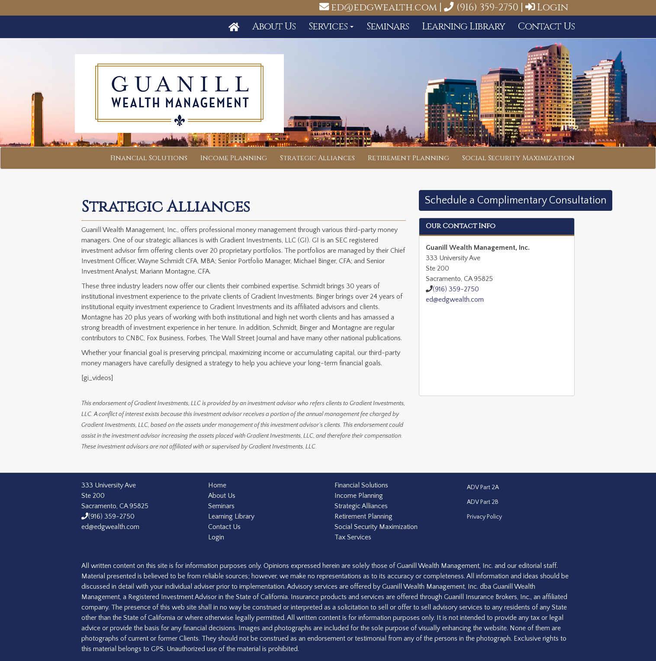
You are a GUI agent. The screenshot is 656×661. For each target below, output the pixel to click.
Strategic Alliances (317, 158)
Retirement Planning (408, 158)
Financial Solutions (148, 158)
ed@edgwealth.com (384, 7)
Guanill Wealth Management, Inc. (179, 93)
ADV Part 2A (483, 487)
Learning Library (463, 26)
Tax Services (352, 537)
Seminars (387, 26)
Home (217, 485)
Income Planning (233, 158)
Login (552, 7)
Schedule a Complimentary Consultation (515, 200)
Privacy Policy (484, 516)
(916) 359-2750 (481, 7)
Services (331, 26)
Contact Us (546, 26)
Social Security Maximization (518, 158)
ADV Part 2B (482, 502)
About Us (274, 26)
